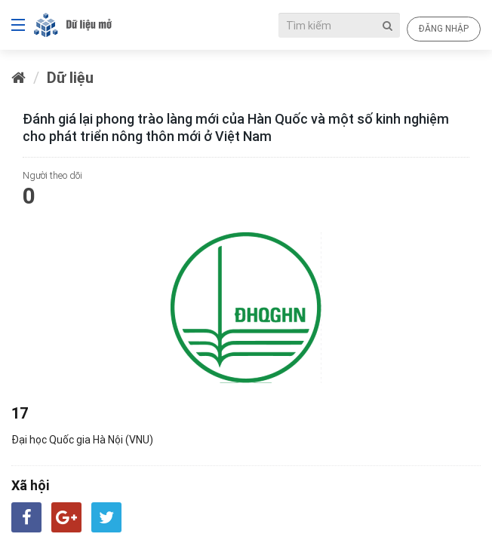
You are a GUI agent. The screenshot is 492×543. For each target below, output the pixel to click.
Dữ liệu (70, 77)
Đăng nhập (444, 28)
